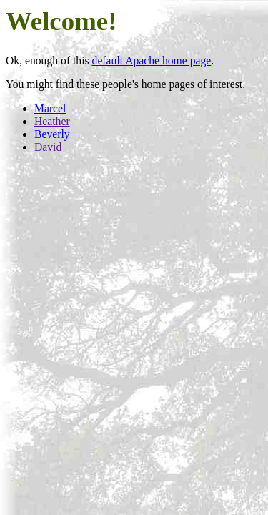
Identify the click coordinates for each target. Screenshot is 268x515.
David (47, 147)
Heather (52, 121)
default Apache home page (152, 60)
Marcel (50, 108)
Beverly (52, 134)
